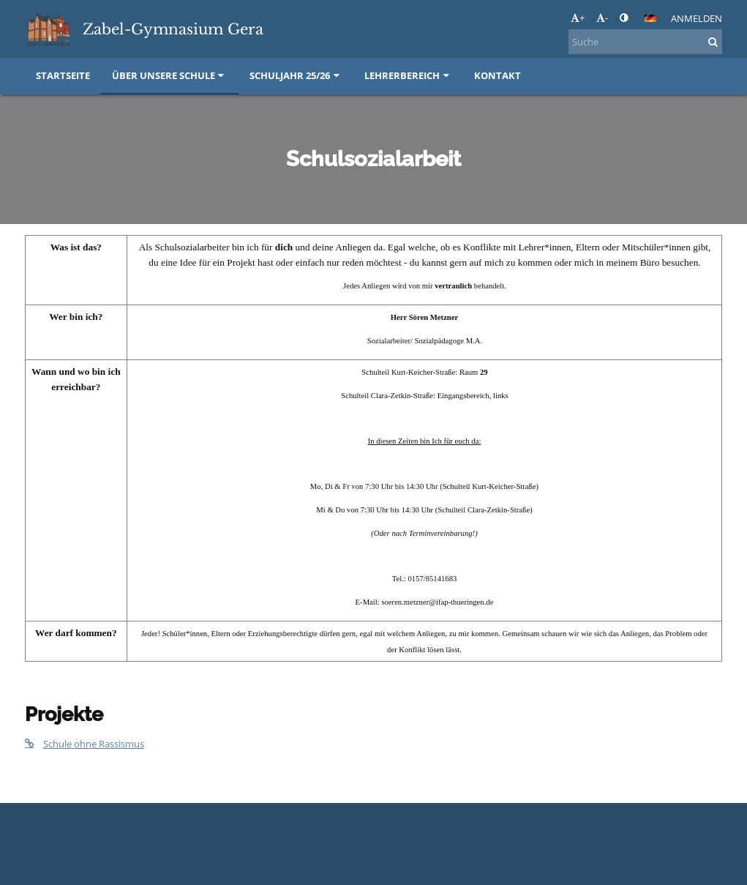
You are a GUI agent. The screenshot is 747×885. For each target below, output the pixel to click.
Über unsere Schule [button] (170, 75)
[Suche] (645, 41)
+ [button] (578, 17)
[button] (650, 18)
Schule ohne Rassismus (84, 743)
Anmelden (696, 18)
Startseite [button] (63, 75)
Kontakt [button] (497, 75)
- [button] (602, 17)
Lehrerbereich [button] (408, 75)
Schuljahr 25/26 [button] (295, 75)
